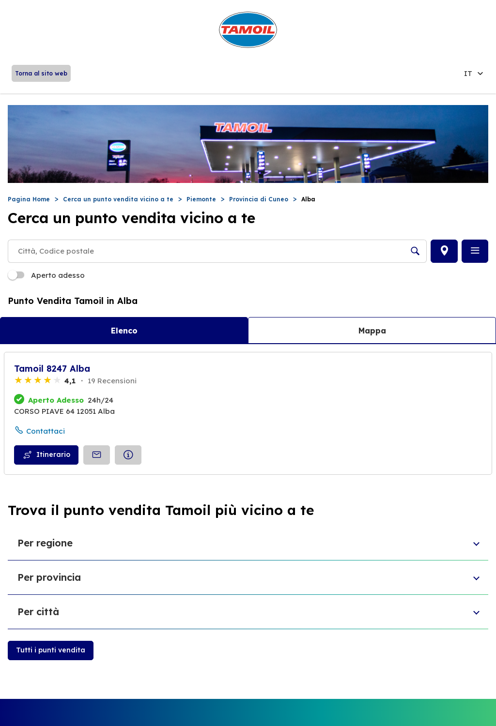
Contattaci (45, 431)
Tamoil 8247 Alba (52, 368)
